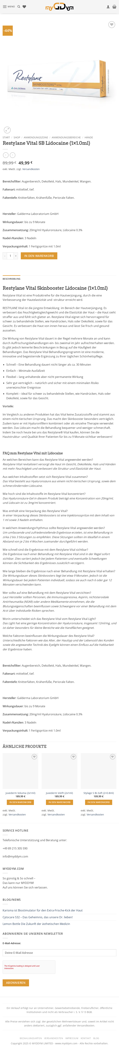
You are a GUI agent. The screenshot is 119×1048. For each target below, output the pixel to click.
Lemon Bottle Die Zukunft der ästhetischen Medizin (36, 924)
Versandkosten (31, 169)
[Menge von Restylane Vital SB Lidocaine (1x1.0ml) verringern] (5, 255)
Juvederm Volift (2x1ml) (59, 793)
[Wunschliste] (24, 7)
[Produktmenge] (10, 255)
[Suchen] (18, 6)
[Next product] (5, 155)
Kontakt (86, 1038)
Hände (89, 137)
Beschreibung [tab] (11, 278)
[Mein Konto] (108, 7)
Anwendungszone (36, 137)
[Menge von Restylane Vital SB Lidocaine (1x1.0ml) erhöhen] (16, 255)
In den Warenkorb (39, 256)
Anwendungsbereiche (66, 137)
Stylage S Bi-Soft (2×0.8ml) (99, 793)
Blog (96, 1038)
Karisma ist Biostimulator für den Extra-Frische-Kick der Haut (43, 910)
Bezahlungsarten (31, 1038)
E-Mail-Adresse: (59, 949)
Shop (17, 137)
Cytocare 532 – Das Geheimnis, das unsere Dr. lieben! (38, 917)
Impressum (71, 1038)
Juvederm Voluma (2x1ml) (20, 793)
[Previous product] (12, 155)
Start (6, 137)
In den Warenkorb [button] (20, 802)
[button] (9, 6)
